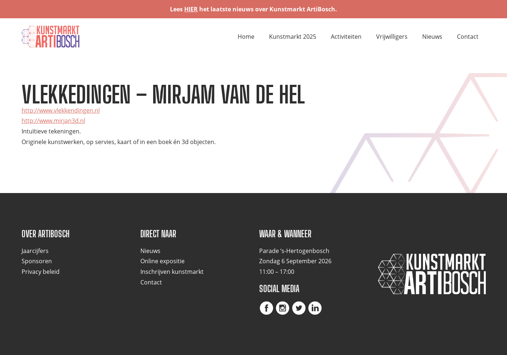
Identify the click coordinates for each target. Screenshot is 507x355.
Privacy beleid (41, 272)
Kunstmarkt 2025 (292, 37)
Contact (467, 37)
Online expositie (162, 261)
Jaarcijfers (35, 251)
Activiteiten (346, 37)
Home (246, 37)
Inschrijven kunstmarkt (172, 272)
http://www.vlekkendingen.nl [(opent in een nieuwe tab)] (61, 110)
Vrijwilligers (392, 37)
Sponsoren (37, 261)
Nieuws (432, 37)
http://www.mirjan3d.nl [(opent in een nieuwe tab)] (53, 121)
